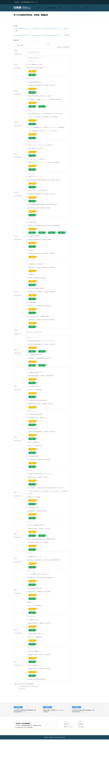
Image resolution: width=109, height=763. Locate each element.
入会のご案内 (86, 7)
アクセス (94, 7)
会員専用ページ (75, 7)
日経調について (40, 7)
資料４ (61, 239)
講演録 (32, 71)
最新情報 (18, 730)
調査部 (23, 712)
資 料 (32, 75)
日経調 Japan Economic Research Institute (57, 760)
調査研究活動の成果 (51, 7)
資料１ (32, 108)
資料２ (42, 108)
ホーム (65, 744)
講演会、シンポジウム (64, 7)
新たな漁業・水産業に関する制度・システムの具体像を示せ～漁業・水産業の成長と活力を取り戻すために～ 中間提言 (40, 35)
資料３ (51, 239)
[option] (27, 733)
